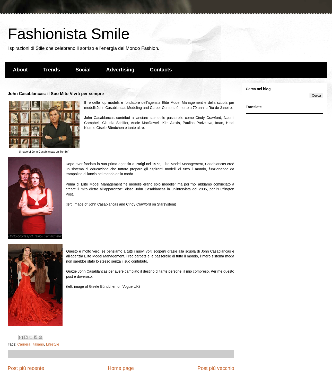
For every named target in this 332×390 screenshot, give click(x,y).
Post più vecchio (215, 368)
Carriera (23, 344)
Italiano (38, 344)
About (20, 69)
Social (83, 69)
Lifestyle (52, 344)
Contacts (161, 69)
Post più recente (26, 368)
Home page (121, 368)
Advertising (120, 69)
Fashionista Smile (69, 33)
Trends (51, 69)
